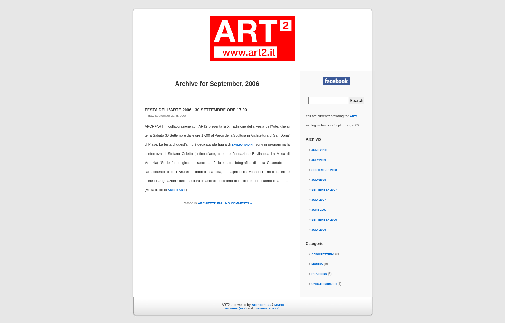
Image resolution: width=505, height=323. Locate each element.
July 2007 (318, 199)
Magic (279, 305)
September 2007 (324, 189)
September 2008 (324, 169)
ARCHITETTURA (210, 203)
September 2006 (324, 219)
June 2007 (319, 209)
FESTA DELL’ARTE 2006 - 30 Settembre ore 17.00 (196, 110)
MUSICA (317, 264)
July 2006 (318, 229)
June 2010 (319, 150)
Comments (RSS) (267, 308)
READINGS (319, 274)
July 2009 (318, 160)
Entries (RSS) (236, 308)
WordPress (261, 305)
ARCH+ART (176, 190)
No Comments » (238, 203)
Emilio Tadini (242, 144)
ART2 (354, 116)
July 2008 (318, 179)
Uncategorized (324, 284)
